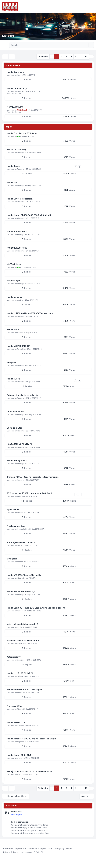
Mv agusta (12, 559)
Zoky (19, 496)
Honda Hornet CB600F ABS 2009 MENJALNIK (29, 215)
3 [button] (66, 56)
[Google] (9, 841)
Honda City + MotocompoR (20, 199)
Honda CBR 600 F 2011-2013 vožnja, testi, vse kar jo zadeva (36, 608)
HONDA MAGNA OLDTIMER (19, 444)
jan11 (19, 627)
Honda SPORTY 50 (16, 722)
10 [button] (86, 56)
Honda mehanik (14, 297)
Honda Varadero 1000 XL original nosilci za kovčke (31, 739)
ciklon (19, 333)
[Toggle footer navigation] (93, 841)
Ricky (19, 709)
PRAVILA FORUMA (15, 107)
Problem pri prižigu (16, 526)
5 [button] (75, 56)
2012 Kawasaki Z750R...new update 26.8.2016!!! (30, 493)
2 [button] (61, 56)
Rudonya (20, 153)
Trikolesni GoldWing (16, 149)
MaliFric (20, 513)
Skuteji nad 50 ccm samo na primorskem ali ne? (30, 771)
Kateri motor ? (13, 657)
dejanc (20, 742)
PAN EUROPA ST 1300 (17, 248)
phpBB (18, 848)
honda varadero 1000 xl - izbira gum (24, 689)
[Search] (86, 45)
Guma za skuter (14, 428)
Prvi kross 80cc (14, 706)
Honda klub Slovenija (17, 88)
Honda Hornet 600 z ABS (19, 755)
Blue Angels (16, 814)
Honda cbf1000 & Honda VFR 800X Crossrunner (30, 313)
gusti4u (20, 300)
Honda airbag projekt (17, 460)
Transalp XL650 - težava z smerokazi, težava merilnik (33, 477)
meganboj (21, 316)
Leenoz (68, 848)
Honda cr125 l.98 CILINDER (20, 673)
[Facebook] (2, 841)
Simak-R (20, 693)
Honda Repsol (13, 166)
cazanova (21, 562)
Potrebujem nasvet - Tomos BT (22, 542)
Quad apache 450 (15, 411)
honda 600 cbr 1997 (17, 231)
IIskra (19, 75)
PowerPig (21, 349)
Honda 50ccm (13, 379)
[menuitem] (6, 852)
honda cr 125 (13, 329)
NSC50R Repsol (14, 264)
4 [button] (71, 56)
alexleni (20, 758)
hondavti (20, 725)
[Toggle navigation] (93, 6)
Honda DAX (12, 182)
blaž (19, 545)
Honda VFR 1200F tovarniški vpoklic (24, 575)
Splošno (18, 94)
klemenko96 (22, 529)
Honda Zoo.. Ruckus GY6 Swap (22, 133)
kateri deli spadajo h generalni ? (22, 624)
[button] (91, 56)
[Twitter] (4, 841)
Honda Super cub (15, 72)
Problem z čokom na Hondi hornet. (23, 640)
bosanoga (21, 660)
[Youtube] (7, 841)
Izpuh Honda (13, 509)
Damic (19, 644)
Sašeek (20, 676)
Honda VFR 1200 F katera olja (21, 591)
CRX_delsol (22, 110)
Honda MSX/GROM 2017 (18, 346)
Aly (18, 136)
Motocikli (8, 35)
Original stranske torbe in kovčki (22, 395)
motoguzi (21, 611)
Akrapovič (11, 362)
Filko (19, 774)
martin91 (20, 91)
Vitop (19, 578)
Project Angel (13, 280)
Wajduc (20, 218)
